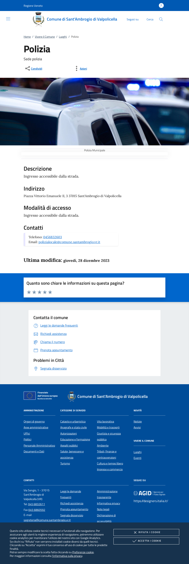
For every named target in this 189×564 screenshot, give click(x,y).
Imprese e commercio (110, 469)
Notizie (138, 421)
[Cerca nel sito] (161, 19)
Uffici (27, 433)
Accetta (146, 541)
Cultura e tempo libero (110, 463)
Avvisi (137, 427)
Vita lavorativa (105, 421)
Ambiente (103, 445)
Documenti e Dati (34, 451)
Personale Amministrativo (39, 445)
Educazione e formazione (75, 439)
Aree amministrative (36, 427)
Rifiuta (146, 532)
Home (27, 36)
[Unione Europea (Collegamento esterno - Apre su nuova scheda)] (42, 396)
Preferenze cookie (83, 552)
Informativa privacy (108, 503)
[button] (33, 5)
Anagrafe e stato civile (73, 427)
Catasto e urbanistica (73, 421)
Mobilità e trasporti (108, 427)
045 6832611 (36, 504)
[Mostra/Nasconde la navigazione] (8, 18)
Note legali (103, 509)
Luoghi (63, 36)
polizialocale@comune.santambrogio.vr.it (69, 242)
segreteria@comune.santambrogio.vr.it (47, 520)
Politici (27, 439)
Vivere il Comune (45, 36)
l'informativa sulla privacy (67, 556)
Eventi (137, 458)
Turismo (65, 463)
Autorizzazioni (68, 433)
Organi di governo (34, 421)
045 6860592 (36, 510)
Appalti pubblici (69, 445)
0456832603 (52, 237)
